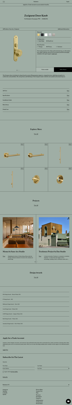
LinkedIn (5, 392)
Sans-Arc (11, 29)
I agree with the (11, 371)
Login (67, 1)
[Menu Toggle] (4, 1)
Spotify (4, 394)
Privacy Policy (39, 389)
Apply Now (5, 349)
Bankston (36, 1)
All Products (6, 29)
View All (36, 134)
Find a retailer (45, 69)
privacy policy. (14, 371)
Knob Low (50, 41)
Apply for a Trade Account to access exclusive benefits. (36, 4)
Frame (41, 403)
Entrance (59, 46)
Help (37, 392)
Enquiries (38, 398)
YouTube (5, 391)
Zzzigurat (16, 29)
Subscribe (5, 377)
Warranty (38, 395)
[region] (36, 384)
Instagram (5, 389)
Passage (40, 46)
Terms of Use (39, 391)
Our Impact (39, 396)
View (4, 256)
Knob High (40, 41)
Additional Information (63, 29)
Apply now (54, 53)
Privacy (49, 46)
